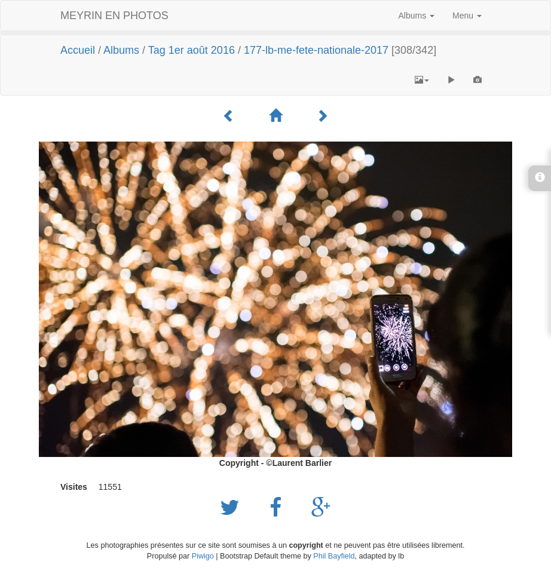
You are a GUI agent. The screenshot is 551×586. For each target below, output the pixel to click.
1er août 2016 (202, 50)
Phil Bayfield (333, 556)
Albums (417, 15)
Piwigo (203, 556)
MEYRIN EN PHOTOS (114, 16)
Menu (467, 15)
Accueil (77, 50)
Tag (157, 50)
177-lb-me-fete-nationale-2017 (316, 50)
